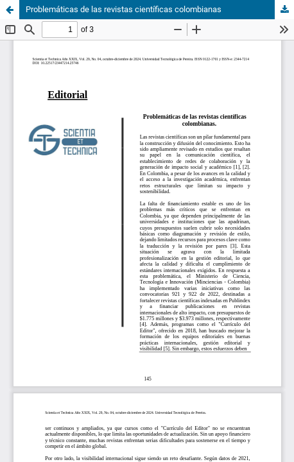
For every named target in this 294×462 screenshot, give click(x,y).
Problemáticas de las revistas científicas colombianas (123, 9)
